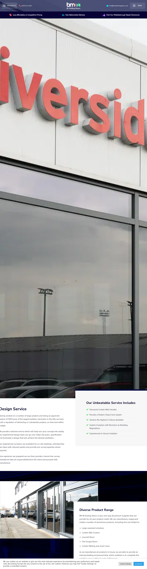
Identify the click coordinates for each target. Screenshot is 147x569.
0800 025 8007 (25, 6)
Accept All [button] (138, 564)
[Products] (9, 6)
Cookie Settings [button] (125, 564)
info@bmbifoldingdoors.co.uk (117, 6)
